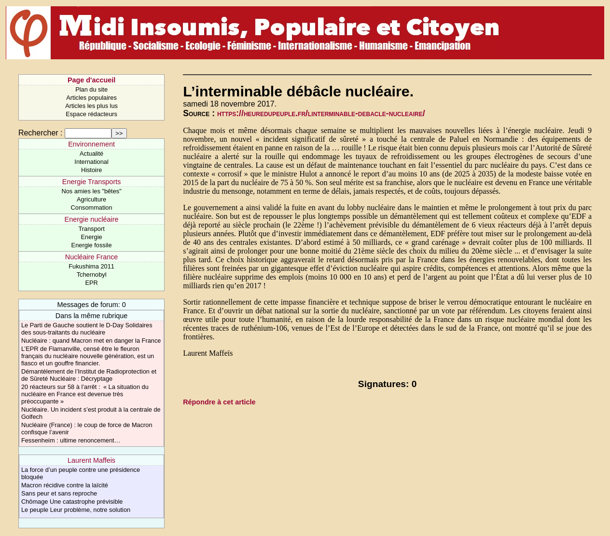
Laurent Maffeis (91, 460)
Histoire (91, 170)
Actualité (91, 153)
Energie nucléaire (92, 219)
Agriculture (91, 199)
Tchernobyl (92, 274)
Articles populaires (91, 97)
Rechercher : (40, 133)
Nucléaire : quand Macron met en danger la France (91, 340)
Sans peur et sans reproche (59, 493)
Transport (91, 228)
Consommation (91, 207)
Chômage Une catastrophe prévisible (72, 501)
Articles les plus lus (91, 105)
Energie (91, 237)
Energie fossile (91, 245)
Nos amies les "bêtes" (91, 191)
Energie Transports (91, 182)
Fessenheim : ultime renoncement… (71, 440)
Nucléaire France (91, 257)
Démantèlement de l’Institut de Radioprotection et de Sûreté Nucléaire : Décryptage (88, 375)
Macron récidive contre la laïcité (64, 485)
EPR (91, 282)
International (91, 161)
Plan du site (91, 89)
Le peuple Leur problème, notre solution (75, 509)
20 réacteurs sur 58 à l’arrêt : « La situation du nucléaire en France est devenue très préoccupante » (85, 394)
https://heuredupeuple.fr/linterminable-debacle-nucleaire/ (321, 113)
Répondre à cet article (219, 402)
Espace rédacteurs (91, 114)
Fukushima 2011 (91, 266)
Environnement (91, 144)
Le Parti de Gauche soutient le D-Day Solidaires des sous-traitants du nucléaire (86, 329)
